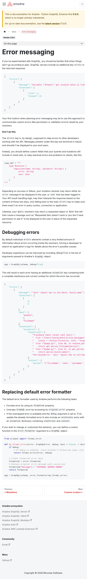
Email (6, 544)
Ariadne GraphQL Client (15, 516)
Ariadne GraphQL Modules (17, 520)
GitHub (7, 560)
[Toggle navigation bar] (4, 4)
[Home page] (4, 32)
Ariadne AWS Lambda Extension (19, 529)
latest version (52, 23)
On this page (10, 43)
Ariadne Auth (10, 524)
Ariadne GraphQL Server (16, 511)
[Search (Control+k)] (82, 4)
